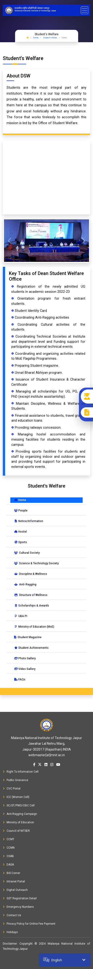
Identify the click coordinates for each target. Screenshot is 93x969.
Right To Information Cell (21, 771)
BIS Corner (11, 873)
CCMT (8, 839)
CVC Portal (11, 788)
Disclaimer (10, 943)
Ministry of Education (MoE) (34, 626)
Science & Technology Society (36, 563)
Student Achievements (31, 647)
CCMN (9, 847)
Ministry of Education (18, 822)
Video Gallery (24, 669)
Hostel (20, 531)
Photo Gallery (25, 658)
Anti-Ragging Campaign (20, 814)
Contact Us (12, 915)
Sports (20, 542)
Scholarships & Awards (31, 605)
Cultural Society (27, 552)
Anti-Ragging (25, 584)
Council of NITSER (16, 830)
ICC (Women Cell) (16, 797)
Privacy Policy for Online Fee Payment (29, 923)
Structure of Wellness (30, 595)
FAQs (19, 679)
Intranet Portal (14, 881)
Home (20, 500)
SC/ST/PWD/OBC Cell (19, 805)
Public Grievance (15, 780)
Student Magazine (28, 637)
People (20, 510)
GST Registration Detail (20, 898)
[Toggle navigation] (84, 10)
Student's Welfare (50, 38)
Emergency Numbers (18, 906)
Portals (36, 38)
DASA (8, 864)
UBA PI (20, 616)
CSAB (8, 856)
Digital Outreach (15, 890)
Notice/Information (28, 521)
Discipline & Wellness (30, 574)
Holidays (10, 932)
